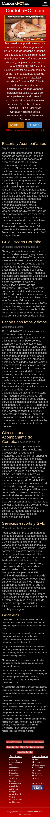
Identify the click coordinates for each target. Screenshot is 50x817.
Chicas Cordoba (12, 747)
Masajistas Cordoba (25, 752)
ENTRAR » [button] (16, 124)
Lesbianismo (14, 802)
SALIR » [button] (34, 124)
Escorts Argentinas (36, 747)
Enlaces (38, 773)
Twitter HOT (40, 784)
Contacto (38, 762)
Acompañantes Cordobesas (33, 742)
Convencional (15, 784)
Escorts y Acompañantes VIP (15, 762)
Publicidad (39, 768)
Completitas (14, 786)
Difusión (38, 770)
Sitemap (38, 776)
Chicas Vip (24, 747)
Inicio (37, 760)
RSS (37, 778)
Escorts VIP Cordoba (14, 742)
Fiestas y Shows (16, 800)
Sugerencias (40, 765)
